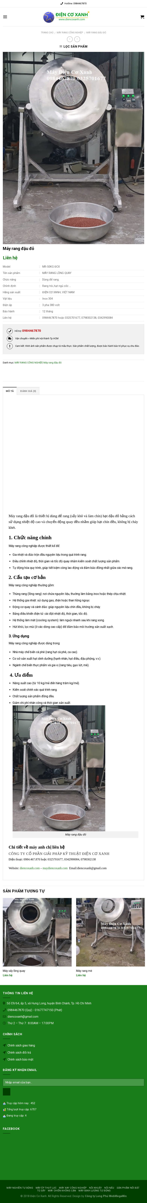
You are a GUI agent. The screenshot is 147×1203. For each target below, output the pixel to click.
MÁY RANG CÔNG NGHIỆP (70, 32)
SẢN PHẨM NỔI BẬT (128, 1188)
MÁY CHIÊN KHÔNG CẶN (62, 1190)
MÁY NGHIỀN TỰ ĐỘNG (20, 1188)
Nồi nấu (109, 1188)
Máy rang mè (84, 971)
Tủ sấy (41, 1190)
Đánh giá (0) (28, 391)
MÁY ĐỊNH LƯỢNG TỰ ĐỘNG (95, 1190)
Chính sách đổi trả (17, 1052)
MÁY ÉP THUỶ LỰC (46, 1188)
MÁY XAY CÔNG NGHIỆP (73, 1188)
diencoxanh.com (30, 868)
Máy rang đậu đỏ (96, 32)
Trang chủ (47, 32)
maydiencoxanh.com (55, 868)
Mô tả (10, 391)
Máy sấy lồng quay (14, 971)
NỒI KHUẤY (95, 1188)
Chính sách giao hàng (19, 1045)
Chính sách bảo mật (18, 1059)
